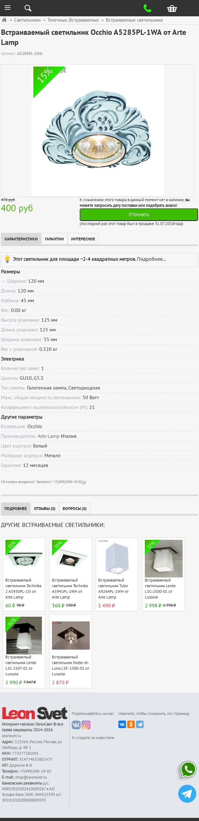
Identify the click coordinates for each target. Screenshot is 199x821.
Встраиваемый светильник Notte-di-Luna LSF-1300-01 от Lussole (70, 666)
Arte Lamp (49, 436)
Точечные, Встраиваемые (73, 20)
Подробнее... (151, 259)
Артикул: (9, 53)
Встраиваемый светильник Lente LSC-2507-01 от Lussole (20, 666)
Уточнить (138, 214)
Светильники (27, 20)
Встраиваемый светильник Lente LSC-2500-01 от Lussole (160, 589)
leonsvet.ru (11, 735)
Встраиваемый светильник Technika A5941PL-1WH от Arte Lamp (70, 589)
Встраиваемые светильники (134, 20)
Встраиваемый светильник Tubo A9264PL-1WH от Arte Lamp (113, 589)
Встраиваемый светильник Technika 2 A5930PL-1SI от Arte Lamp (23, 589)
